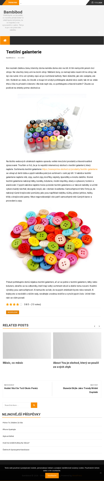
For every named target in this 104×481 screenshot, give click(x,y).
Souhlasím (52, 475)
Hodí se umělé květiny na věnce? (16, 443)
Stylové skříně (8, 436)
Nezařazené (12, 312)
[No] (100, 472)
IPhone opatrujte (9, 429)
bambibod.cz (11, 58)
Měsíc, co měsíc (13, 362)
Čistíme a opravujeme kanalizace (16, 450)
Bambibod (13, 12)
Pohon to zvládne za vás (13, 423)
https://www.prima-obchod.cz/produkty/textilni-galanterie (70, 169)
